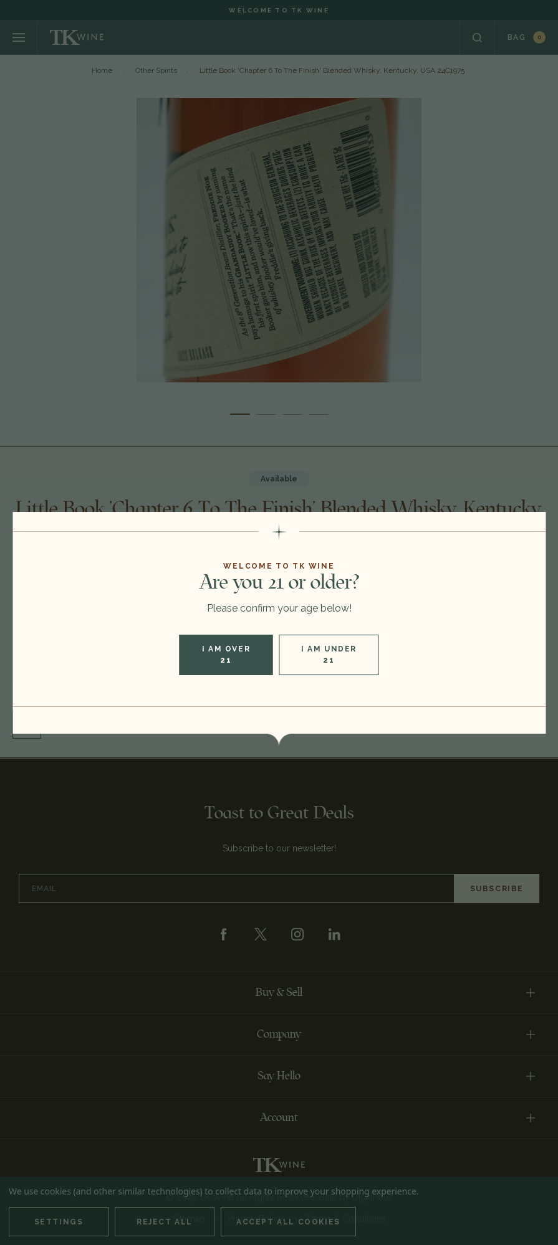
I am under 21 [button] (329, 655)
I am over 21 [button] (226, 655)
